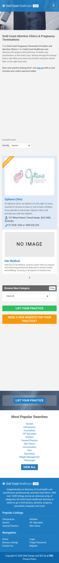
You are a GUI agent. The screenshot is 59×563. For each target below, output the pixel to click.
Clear (52, 288)
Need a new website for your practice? (29, 319)
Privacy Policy (29, 559)
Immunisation (29, 447)
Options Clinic (13, 199)
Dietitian (29, 437)
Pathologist (29, 460)
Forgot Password (38, 542)
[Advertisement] (29, 105)
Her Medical (12, 261)
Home (5, 539)
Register (34, 546)
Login (32, 539)
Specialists (29, 453)
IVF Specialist (29, 434)
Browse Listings (10, 542)
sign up (40, 68)
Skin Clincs (35, 526)
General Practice (29, 440)
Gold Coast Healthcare (20, 483)
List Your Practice (29, 308)
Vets (29, 450)
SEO (41, 555)
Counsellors (29, 430)
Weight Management (29, 457)
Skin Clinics (29, 443)
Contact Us (7, 546)
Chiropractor (29, 427)
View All (29, 467)
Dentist (29, 424)
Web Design (29, 555)
